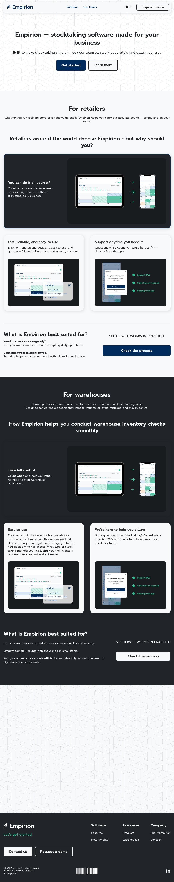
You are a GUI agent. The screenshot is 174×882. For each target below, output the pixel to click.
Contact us (18, 851)
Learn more (103, 64)
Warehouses (131, 839)
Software (72, 7)
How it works (99, 839)
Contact (156, 839)
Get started (70, 65)
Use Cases (90, 7)
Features (97, 833)
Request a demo (153, 7)
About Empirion (161, 833)
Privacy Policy (10, 873)
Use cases (131, 825)
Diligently (29, 870)
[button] (128, 7)
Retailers (128, 833)
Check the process (136, 350)
